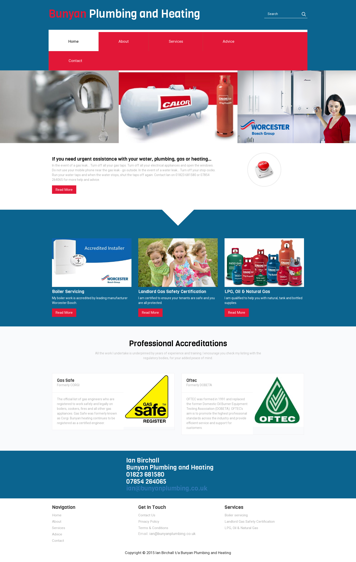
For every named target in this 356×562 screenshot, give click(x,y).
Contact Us (146, 515)
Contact (75, 60)
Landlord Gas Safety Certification (250, 522)
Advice (228, 41)
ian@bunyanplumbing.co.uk (167, 488)
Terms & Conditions (153, 528)
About (124, 41)
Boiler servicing (236, 515)
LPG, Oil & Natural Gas (241, 528)
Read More (64, 190)
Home (73, 41)
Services (176, 41)
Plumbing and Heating (124, 13)
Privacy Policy (148, 522)
